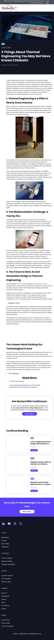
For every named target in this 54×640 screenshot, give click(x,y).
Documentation (6, 578)
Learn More (47, 2)
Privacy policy (5, 623)
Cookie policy (5, 620)
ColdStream (27, 293)
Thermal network (6, 558)
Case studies (5, 544)
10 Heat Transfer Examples (17, 381)
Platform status (6, 582)
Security (4, 540)
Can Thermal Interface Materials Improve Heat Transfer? (25, 385)
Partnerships (5, 596)
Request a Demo (14, 303)
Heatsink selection (7, 561)
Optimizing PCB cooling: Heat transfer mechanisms (23, 387)
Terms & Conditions (7, 626)
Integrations (5, 547)
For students (5, 605)
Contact (3, 608)
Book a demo (29, 414)
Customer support (7, 575)
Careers (3, 599)
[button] (50, 8)
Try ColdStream (13, 373)
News (3, 602)
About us (4, 593)
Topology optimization (8, 564)
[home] (9, 8)
